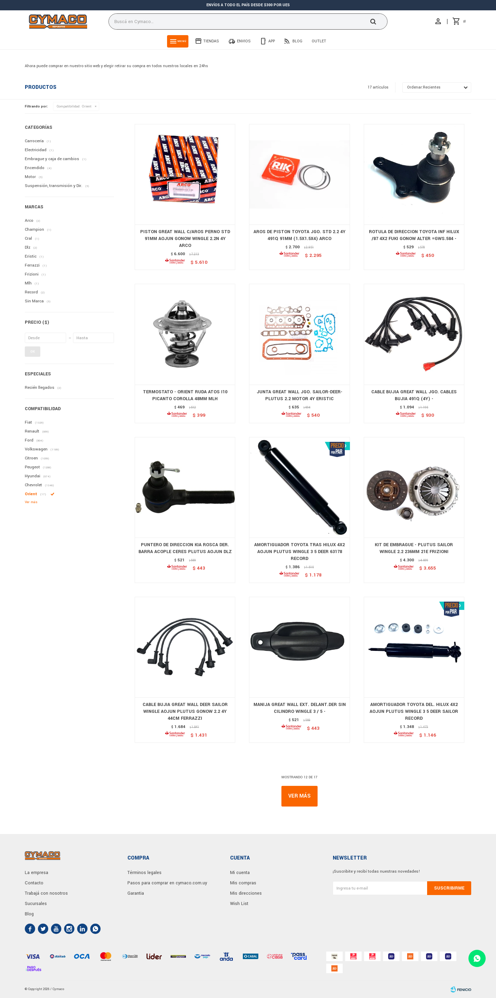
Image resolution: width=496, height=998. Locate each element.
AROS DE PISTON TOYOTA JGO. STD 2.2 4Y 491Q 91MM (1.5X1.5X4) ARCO (299, 235)
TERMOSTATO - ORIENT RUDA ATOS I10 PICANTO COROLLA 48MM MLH (185, 395)
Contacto (34, 883)
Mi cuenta (240, 873)
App (271, 41)
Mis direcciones (246, 893)
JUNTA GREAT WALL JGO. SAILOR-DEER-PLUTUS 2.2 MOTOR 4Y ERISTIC (299, 395)
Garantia (135, 893)
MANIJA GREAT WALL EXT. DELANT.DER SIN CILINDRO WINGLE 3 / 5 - (300, 708)
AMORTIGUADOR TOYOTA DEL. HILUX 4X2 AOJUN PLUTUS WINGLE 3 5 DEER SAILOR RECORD (414, 711)
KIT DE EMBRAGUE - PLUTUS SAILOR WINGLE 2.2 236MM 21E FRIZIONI (414, 548)
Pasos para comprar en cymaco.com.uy (167, 883)
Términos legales (144, 873)
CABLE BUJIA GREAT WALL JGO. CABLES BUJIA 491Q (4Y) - (414, 395)
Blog (297, 41)
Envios (244, 41)
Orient (73, 106)
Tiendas (211, 41)
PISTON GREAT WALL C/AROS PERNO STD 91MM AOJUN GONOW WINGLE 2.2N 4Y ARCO (185, 239)
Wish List (239, 904)
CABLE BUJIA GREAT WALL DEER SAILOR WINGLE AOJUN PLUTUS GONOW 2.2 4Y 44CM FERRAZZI (185, 711)
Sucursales (36, 904)
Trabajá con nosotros (46, 893)
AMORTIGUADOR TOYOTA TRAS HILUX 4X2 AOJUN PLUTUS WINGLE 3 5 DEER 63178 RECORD (299, 552)
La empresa (36, 873)
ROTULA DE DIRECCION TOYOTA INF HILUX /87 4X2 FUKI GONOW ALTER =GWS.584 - (414, 235)
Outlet (319, 41)
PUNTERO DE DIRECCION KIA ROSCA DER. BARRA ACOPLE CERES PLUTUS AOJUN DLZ (185, 548)
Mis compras (243, 883)
